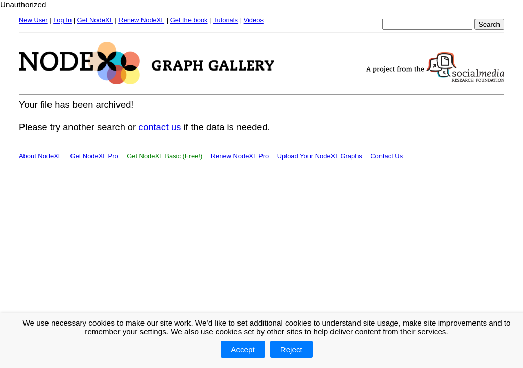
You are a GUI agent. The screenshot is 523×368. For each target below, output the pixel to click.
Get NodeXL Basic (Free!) (164, 156)
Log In (62, 20)
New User (33, 20)
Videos (254, 20)
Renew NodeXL (141, 20)
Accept (242, 349)
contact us (159, 127)
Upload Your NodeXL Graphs (319, 156)
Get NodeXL (95, 20)
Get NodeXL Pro (94, 156)
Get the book (189, 20)
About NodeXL (40, 156)
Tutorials (225, 20)
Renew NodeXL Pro (240, 156)
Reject (291, 349)
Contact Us (386, 156)
